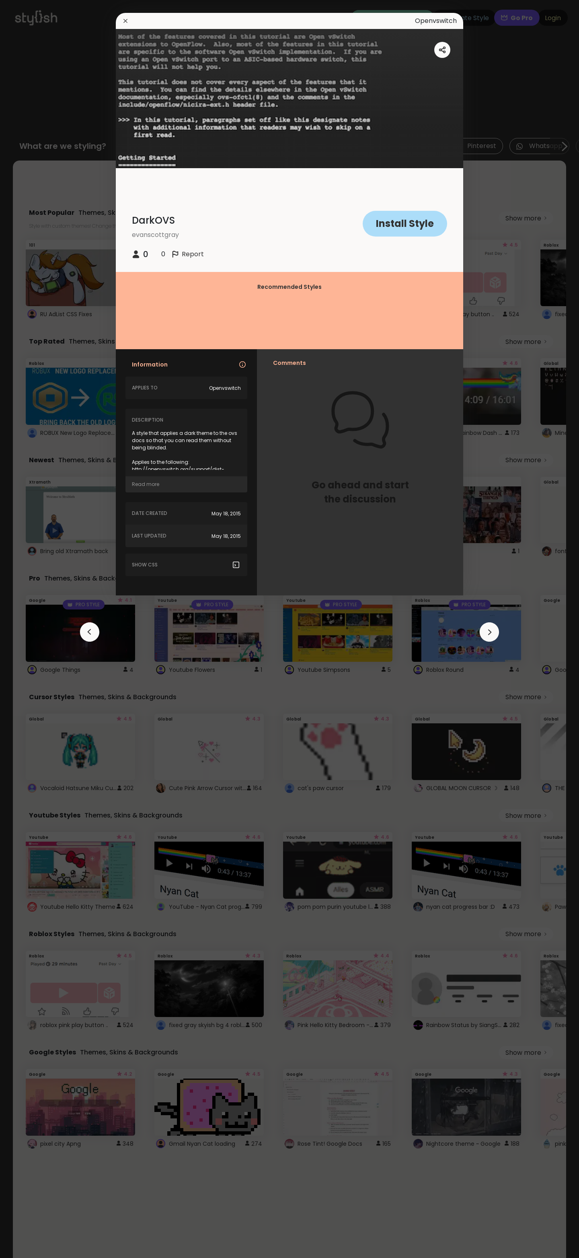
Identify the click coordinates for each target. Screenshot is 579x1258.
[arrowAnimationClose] (90, 632)
